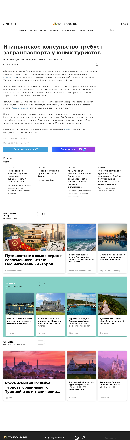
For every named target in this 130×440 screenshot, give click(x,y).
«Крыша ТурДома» (20, 108)
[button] (42, 214)
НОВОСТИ (22, 30)
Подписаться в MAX (74, 149)
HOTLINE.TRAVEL (68, 30)
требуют (68, 129)
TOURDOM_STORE (85, 30)
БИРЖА (43, 30)
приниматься (10, 77)
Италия (25, 143)
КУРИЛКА (54, 30)
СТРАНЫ (33, 30)
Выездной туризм (12, 143)
